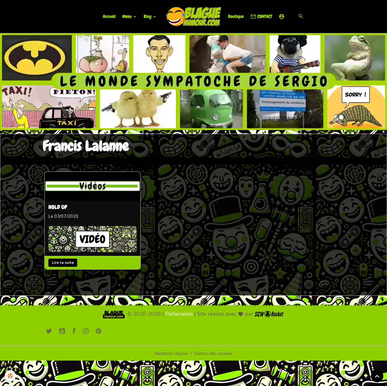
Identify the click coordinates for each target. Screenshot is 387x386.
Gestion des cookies (213, 353)
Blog (148, 16)
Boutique (236, 16)
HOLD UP (58, 207)
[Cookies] (10, 375)
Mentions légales (171, 353)
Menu (127, 16)
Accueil (109, 16)
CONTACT (261, 16)
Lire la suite (63, 262)
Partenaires (179, 313)
